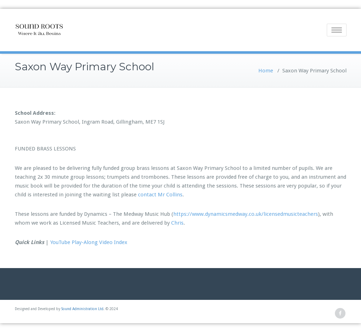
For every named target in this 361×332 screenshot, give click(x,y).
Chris (177, 223)
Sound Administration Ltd (82, 309)
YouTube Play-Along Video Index (88, 242)
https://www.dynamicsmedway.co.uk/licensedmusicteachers (245, 214)
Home (265, 70)
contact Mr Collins (160, 194)
